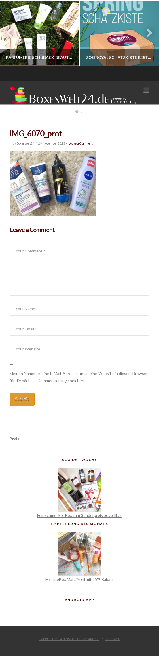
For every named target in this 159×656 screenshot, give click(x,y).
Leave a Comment (81, 143)
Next (147, 33)
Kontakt (112, 639)
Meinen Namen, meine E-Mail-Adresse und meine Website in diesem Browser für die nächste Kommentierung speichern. (79, 377)
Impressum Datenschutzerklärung (69, 639)
